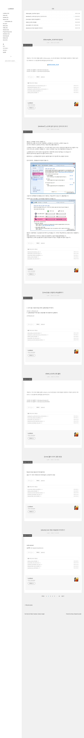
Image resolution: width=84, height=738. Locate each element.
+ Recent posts (28, 686)
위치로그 (5, 50)
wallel (80, 695)
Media (5, 38)
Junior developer (31, 105)
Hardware (6, 33)
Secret (5, 40)
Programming (7, 31)
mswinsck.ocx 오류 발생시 (33, 649)
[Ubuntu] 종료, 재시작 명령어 (34, 557)
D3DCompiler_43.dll (53, 64)
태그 (4, 46)
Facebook (35, 695)
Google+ (43, 695)
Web (5, 25)
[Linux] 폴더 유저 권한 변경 (32, 25)
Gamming (6, 35)
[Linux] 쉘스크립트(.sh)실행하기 (33, 19)
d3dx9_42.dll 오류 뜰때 (31, 22)
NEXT (62, 677)
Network (6, 29)
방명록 (4, 52)
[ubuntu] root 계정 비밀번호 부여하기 (34, 28)
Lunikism (11, 9)
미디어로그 (5, 48)
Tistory (72, 695)
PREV (42, 677)
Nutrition (5, 17)
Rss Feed (26, 695)
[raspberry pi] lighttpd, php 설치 (34, 463)
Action (5, 15)
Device (5, 19)
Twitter (31, 695)
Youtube (39, 695)
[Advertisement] (53, 316)
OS (5, 23)
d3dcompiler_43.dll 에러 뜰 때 (32, 13)
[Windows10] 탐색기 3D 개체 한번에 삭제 (36, 85)
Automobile (8, 21)
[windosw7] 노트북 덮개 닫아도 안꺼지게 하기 (36, 16)
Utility (5, 27)
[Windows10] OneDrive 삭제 (33, 87)
